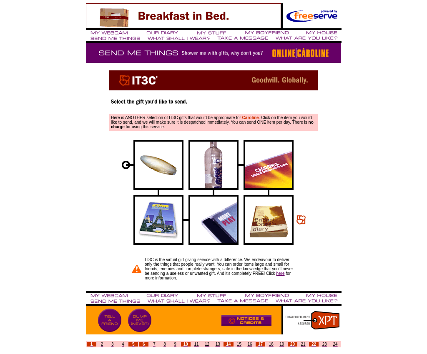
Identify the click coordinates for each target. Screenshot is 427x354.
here (280, 273)
